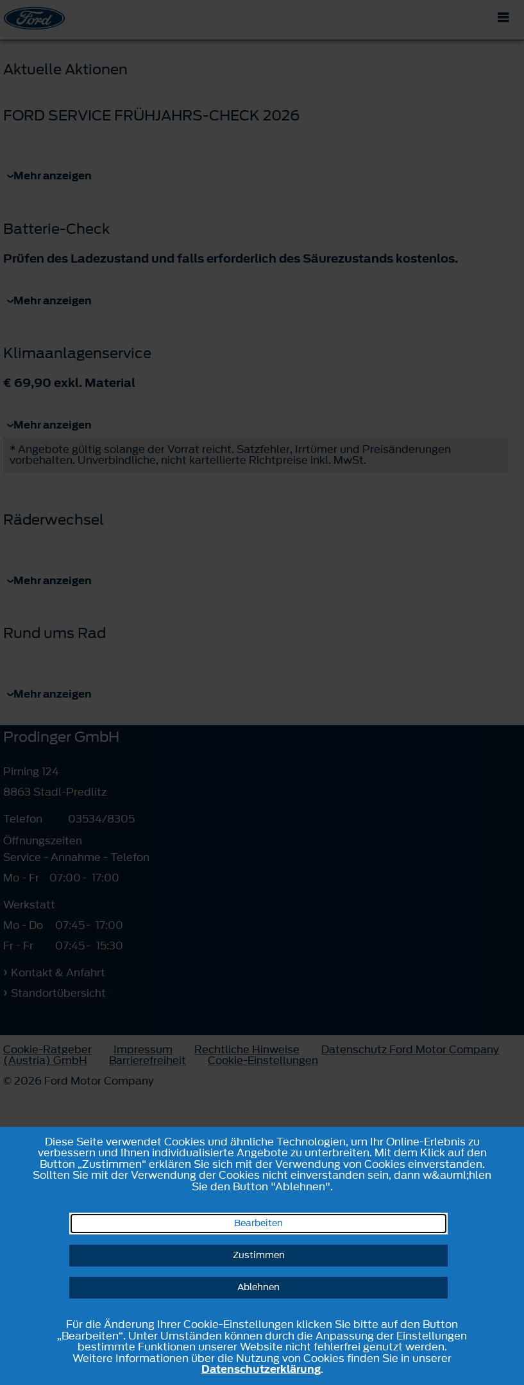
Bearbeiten (258, 1223)
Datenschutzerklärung (261, 1369)
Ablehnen (258, 1287)
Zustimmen (259, 1255)
